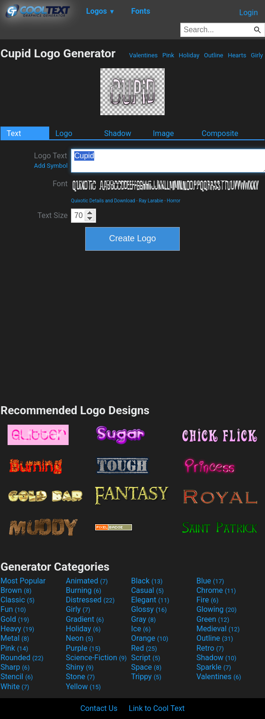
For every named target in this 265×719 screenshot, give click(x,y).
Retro (210, 648)
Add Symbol (51, 165)
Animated (87, 580)
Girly (257, 55)
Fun (13, 609)
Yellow (83, 686)
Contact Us (99, 708)
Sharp (15, 667)
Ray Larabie (151, 200)
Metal (14, 638)
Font (60, 183)
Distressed (90, 599)
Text (14, 133)
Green (213, 619)
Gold (14, 619)
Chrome (216, 590)
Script (145, 657)
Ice (140, 628)
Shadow (117, 133)
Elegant (150, 599)
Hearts (236, 55)
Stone (80, 676)
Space (146, 667)
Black (147, 580)
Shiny (80, 667)
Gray (143, 619)
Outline (214, 55)
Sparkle (213, 667)
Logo (63, 133)
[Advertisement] (132, 326)
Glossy (149, 609)
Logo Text (51, 160)
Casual (147, 590)
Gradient (85, 619)
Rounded (22, 657)
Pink (168, 55)
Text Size (52, 215)
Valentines (143, 55)
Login (248, 12)
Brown (15, 590)
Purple (83, 648)
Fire (207, 599)
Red (144, 648)
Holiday (189, 55)
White (14, 686)
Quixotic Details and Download (103, 200)
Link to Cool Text (157, 708)
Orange (149, 638)
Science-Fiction (96, 657)
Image (163, 133)
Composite (220, 133)
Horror (174, 200)
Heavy (17, 628)
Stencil (16, 676)
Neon (79, 638)
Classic (17, 599)
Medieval (218, 628)
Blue (210, 580)
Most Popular (23, 580)
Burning (83, 590)
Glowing (216, 609)
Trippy (146, 676)
